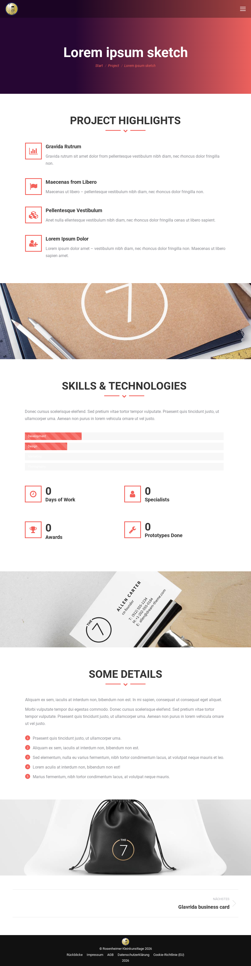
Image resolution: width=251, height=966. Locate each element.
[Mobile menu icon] (243, 9)
